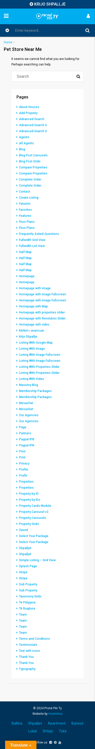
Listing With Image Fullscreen (39, 354)
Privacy (24, 463)
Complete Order (30, 179)
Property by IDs (29, 500)
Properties (26, 481)
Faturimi (24, 203)
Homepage (26, 276)
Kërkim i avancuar (31, 330)
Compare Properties (33, 167)
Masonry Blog (28, 385)
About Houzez (29, 107)
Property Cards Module (35, 506)
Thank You (26, 657)
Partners (25, 433)
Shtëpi (48, 731)
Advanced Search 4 (33, 125)
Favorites (25, 209)
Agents (24, 137)
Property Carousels (32, 518)
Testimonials (28, 645)
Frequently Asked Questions (39, 234)
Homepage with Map (33, 306)
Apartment (57, 723)
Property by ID (29, 493)
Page (22, 427)
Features (25, 216)
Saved (23, 530)
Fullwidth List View (32, 246)
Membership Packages (35, 391)
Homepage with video (34, 324)
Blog (22, 149)
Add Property (28, 113)
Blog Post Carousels (33, 155)
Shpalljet (25, 548)
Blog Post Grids (30, 161)
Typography (27, 669)
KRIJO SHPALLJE (50, 4)
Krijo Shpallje (28, 336)
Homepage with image (35, 288)
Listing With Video (31, 379)
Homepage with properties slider (42, 312)
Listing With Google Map (36, 342)
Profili (23, 475)
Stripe (23, 572)
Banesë (77, 723)
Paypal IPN (26, 439)
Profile (23, 469)
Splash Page (28, 566)
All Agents (26, 143)
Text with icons (29, 651)
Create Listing (29, 197)
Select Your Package (33, 536)
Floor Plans (27, 222)
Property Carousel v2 (33, 512)
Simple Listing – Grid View (37, 560)
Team (23, 614)
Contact (24, 191)
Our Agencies (29, 415)
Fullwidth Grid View (32, 240)
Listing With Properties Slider (39, 367)
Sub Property (28, 584)
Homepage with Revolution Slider (42, 318)
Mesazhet (26, 403)
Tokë (63, 731)
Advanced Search (31, 119)
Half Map (25, 252)
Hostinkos (55, 714)
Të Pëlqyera (27, 602)
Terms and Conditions (34, 638)
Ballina (17, 723)
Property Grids (29, 524)
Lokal (32, 731)
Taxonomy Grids (30, 596)
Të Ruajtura (27, 608)
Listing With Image (32, 348)
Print (22, 451)
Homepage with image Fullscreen (42, 294)
